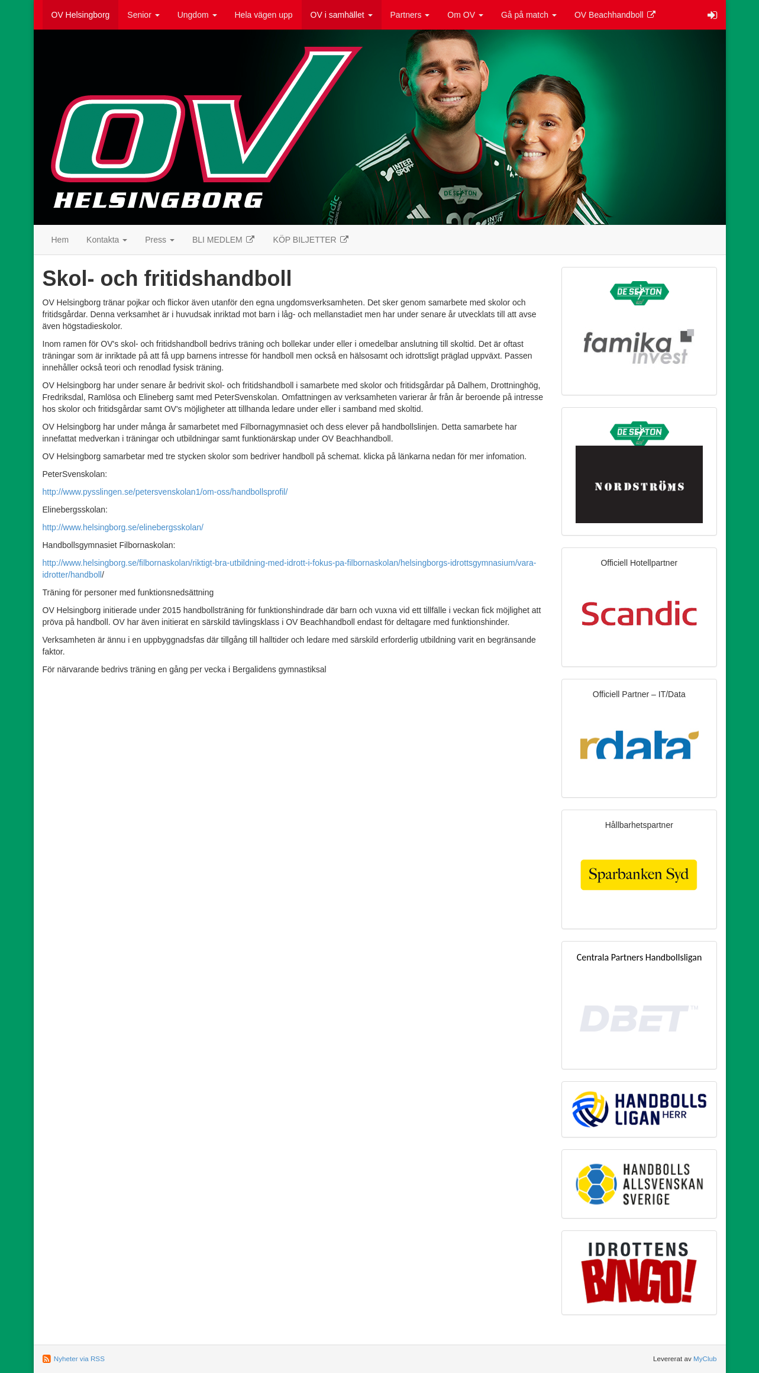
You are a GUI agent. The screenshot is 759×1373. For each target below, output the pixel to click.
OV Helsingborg (80, 15)
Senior (143, 15)
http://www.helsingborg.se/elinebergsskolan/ (123, 527)
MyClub (705, 1358)
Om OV (465, 15)
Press (160, 239)
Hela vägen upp (264, 15)
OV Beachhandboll (615, 15)
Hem (60, 239)
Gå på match (529, 15)
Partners (410, 15)
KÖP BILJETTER (311, 239)
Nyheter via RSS (79, 1358)
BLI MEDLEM (224, 239)
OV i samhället (342, 15)
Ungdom (197, 15)
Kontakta (106, 239)
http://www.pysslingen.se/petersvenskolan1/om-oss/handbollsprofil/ (165, 492)
